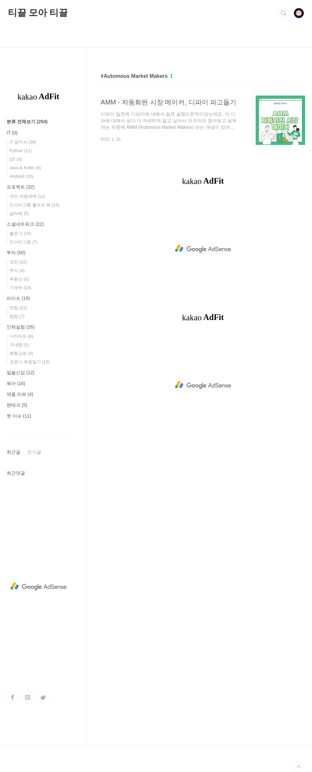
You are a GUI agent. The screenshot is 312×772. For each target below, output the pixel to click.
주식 (17, 270)
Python (21, 150)
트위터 (43, 697)
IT (12, 132)
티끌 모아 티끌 (38, 13)
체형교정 (21, 353)
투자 (16, 252)
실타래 (19, 213)
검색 (284, 13)
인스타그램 (24, 241)
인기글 (34, 452)
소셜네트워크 (25, 224)
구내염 (19, 344)
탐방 (17, 316)
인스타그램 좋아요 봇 (34, 204)
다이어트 (21, 336)
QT (16, 159)
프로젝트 (21, 187)
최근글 (13, 452)
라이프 (18, 298)
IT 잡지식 (23, 142)
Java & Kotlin (25, 167)
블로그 (20, 233)
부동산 (19, 279)
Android (21, 176)
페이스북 (12, 697)
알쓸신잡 (21, 372)
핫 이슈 (19, 416)
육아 (16, 383)
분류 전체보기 (27, 121)
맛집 (18, 307)
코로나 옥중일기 (29, 361)
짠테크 (17, 405)
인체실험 (21, 326)
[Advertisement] (203, 249)
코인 (18, 262)
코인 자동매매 (27, 196)
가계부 (20, 287)
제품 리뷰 (20, 394)
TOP (299, 766)
